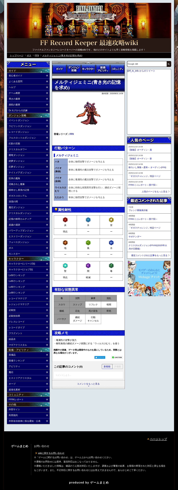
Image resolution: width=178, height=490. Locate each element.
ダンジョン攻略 (74, 69)
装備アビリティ (103, 69)
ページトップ (158, 439)
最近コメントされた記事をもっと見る (149, 255)
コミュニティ (117, 69)
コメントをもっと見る (88, 384)
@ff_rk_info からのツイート (141, 71)
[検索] (147, 64)
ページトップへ (134, 303)
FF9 (72, 134)
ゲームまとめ (99, 482)
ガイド (59, 69)
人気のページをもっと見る (154, 191)
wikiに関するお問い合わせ (51, 453)
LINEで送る (117, 357)
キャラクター (88, 69)
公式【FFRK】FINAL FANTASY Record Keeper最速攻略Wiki (89, 43)
